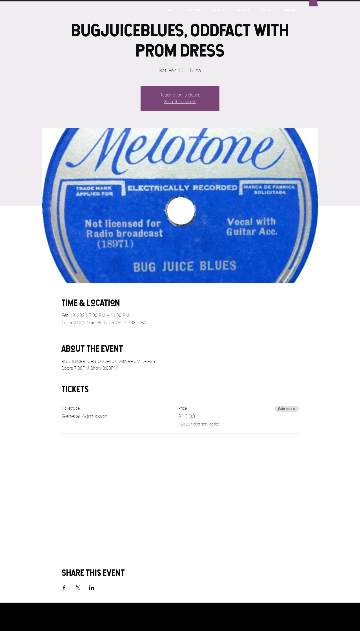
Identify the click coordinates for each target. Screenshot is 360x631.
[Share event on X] (78, 587)
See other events (180, 101)
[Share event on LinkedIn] (91, 587)
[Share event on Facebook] (64, 587)
